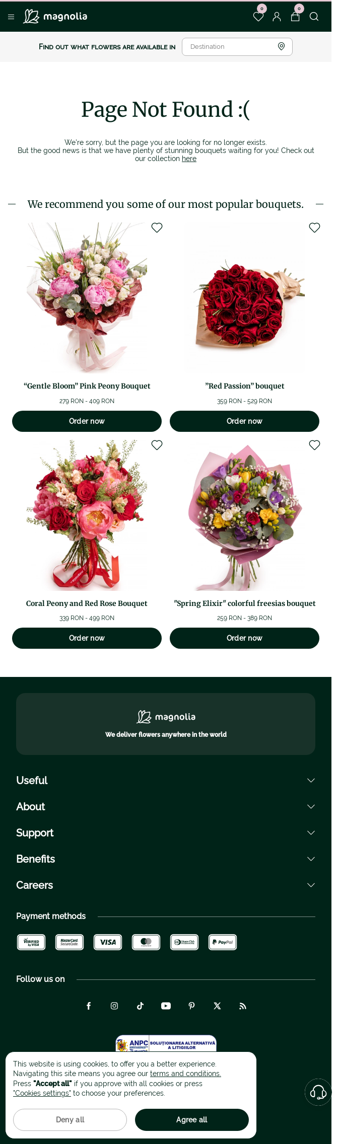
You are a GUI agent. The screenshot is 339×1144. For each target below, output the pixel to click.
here (189, 159)
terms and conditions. (185, 1074)
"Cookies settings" (42, 1093)
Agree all (192, 1120)
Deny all (70, 1120)
